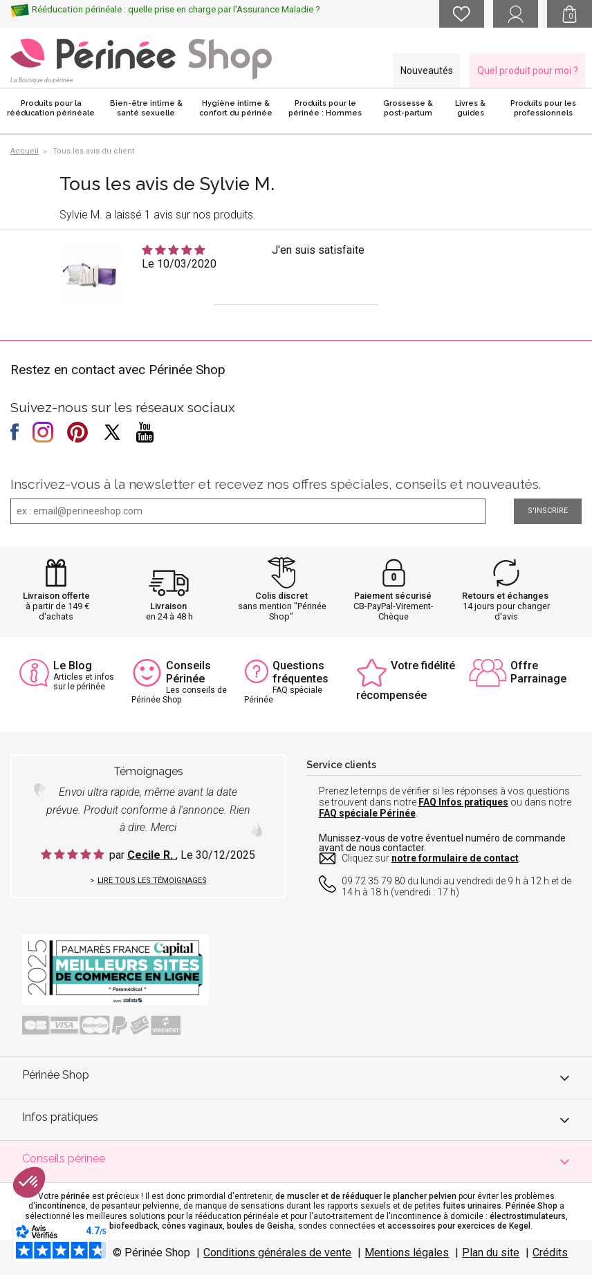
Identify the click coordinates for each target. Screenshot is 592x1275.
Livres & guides (470, 108)
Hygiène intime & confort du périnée (235, 108)
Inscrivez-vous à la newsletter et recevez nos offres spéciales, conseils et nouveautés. (275, 484)
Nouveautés (426, 70)
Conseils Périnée (188, 672)
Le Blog (72, 665)
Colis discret (281, 595)
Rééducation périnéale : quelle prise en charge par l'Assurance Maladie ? (176, 9)
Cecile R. (151, 855)
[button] (29, 1182)
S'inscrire (548, 510)
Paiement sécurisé (393, 595)
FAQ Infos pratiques (463, 802)
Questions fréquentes (300, 672)
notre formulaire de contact (455, 858)
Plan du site (490, 1252)
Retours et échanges (505, 595)
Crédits (550, 1252)
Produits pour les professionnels (543, 108)
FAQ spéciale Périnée (367, 813)
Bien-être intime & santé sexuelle (146, 108)
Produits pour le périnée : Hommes (325, 108)
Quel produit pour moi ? (527, 70)
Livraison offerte (56, 595)
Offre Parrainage (538, 672)
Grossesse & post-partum (408, 108)
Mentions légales (406, 1252)
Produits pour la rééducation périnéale (51, 108)
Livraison (168, 606)
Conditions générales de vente (277, 1252)
